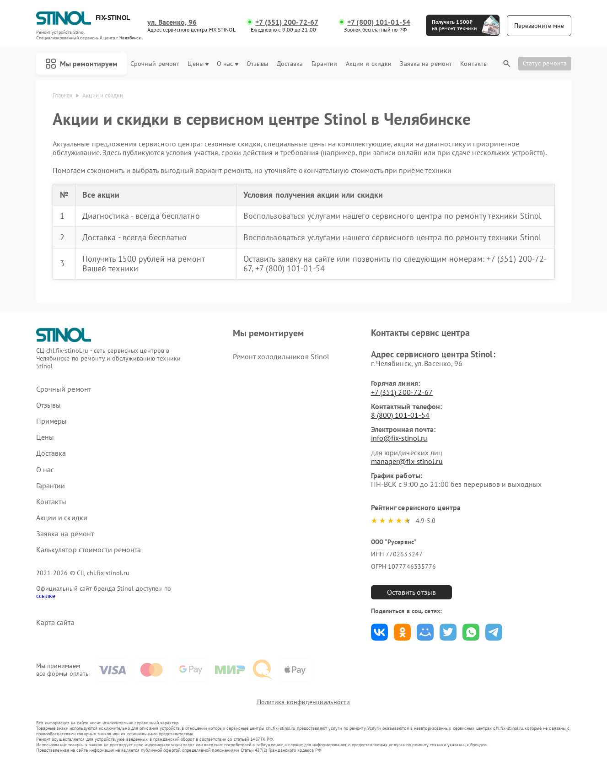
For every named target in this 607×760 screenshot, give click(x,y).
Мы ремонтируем (81, 63)
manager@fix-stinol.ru (407, 461)
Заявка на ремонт (426, 64)
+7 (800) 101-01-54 (378, 22)
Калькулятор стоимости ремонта (88, 549)
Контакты (474, 64)
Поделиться (379, 632)
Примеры (51, 421)
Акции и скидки (369, 64)
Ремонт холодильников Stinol (281, 356)
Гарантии (325, 64)
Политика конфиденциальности (303, 702)
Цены (198, 64)
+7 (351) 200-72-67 (286, 22)
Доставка (290, 64)
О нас (227, 64)
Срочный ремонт (154, 64)
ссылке (46, 596)
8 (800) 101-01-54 (400, 415)
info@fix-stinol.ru (399, 437)
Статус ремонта (545, 63)
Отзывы (258, 64)
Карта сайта (55, 622)
